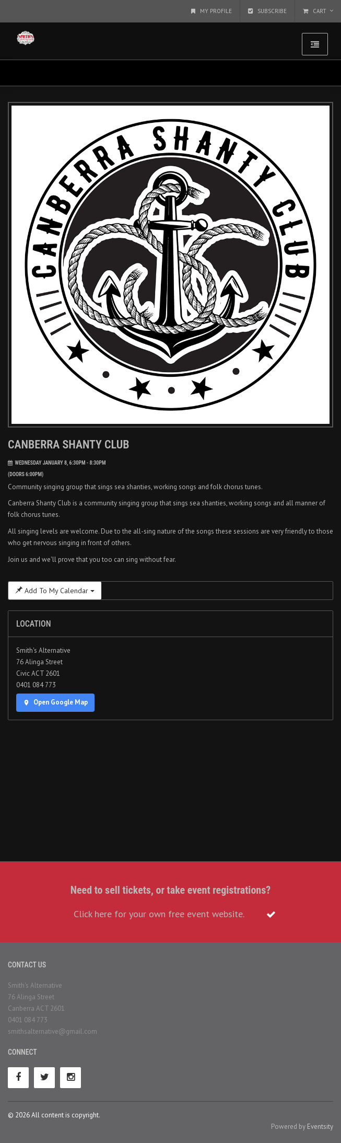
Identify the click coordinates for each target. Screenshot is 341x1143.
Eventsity (320, 1126)
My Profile (211, 11)
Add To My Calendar (55, 590)
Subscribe (267, 11)
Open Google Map (55, 702)
